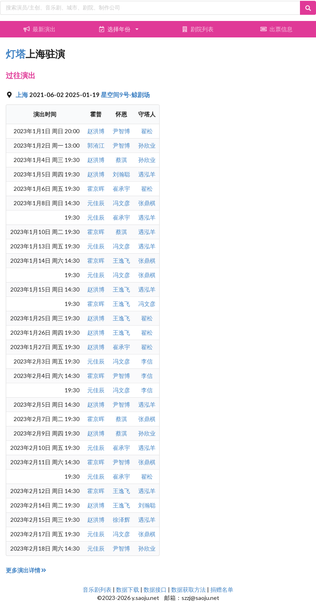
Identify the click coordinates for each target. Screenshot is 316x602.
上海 (22, 94)
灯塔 (16, 54)
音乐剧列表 (97, 589)
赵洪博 (96, 130)
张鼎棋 (147, 202)
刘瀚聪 (121, 174)
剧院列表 (197, 28)
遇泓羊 (147, 174)
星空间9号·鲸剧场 (125, 94)
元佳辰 (96, 202)
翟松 (147, 130)
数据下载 (127, 589)
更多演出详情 (26, 570)
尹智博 (121, 130)
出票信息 (276, 28)
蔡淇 (121, 159)
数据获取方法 (188, 589)
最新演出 (39, 28)
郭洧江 (96, 145)
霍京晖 (96, 188)
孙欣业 (147, 145)
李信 (147, 361)
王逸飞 (121, 260)
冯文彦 (121, 202)
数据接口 (155, 589)
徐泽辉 (121, 519)
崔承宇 (121, 188)
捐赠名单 (221, 589)
